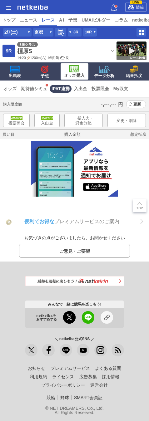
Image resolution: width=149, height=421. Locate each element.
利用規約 (38, 376)
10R (88, 32)
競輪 (136, 6)
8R (75, 32)
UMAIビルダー (96, 19)
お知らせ (36, 368)
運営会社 (99, 385)
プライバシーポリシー (63, 385)
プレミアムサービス (70, 368)
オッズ (10, 88)
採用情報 (110, 376)
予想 (72, 19)
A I (61, 19)
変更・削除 (127, 120)
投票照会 (100, 88)
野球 (64, 397)
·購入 (74, 71)
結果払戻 (134, 72)
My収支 (120, 88)
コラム (121, 19)
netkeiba (32, 7)
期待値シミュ (34, 88)
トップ (8, 19)
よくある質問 (108, 368)
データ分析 (104, 72)
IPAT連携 (61, 88)
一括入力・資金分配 (83, 120)
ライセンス (63, 376)
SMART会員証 (88, 397)
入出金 (80, 88)
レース (48, 19)
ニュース (28, 19)
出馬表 (15, 72)
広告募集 (88, 376)
